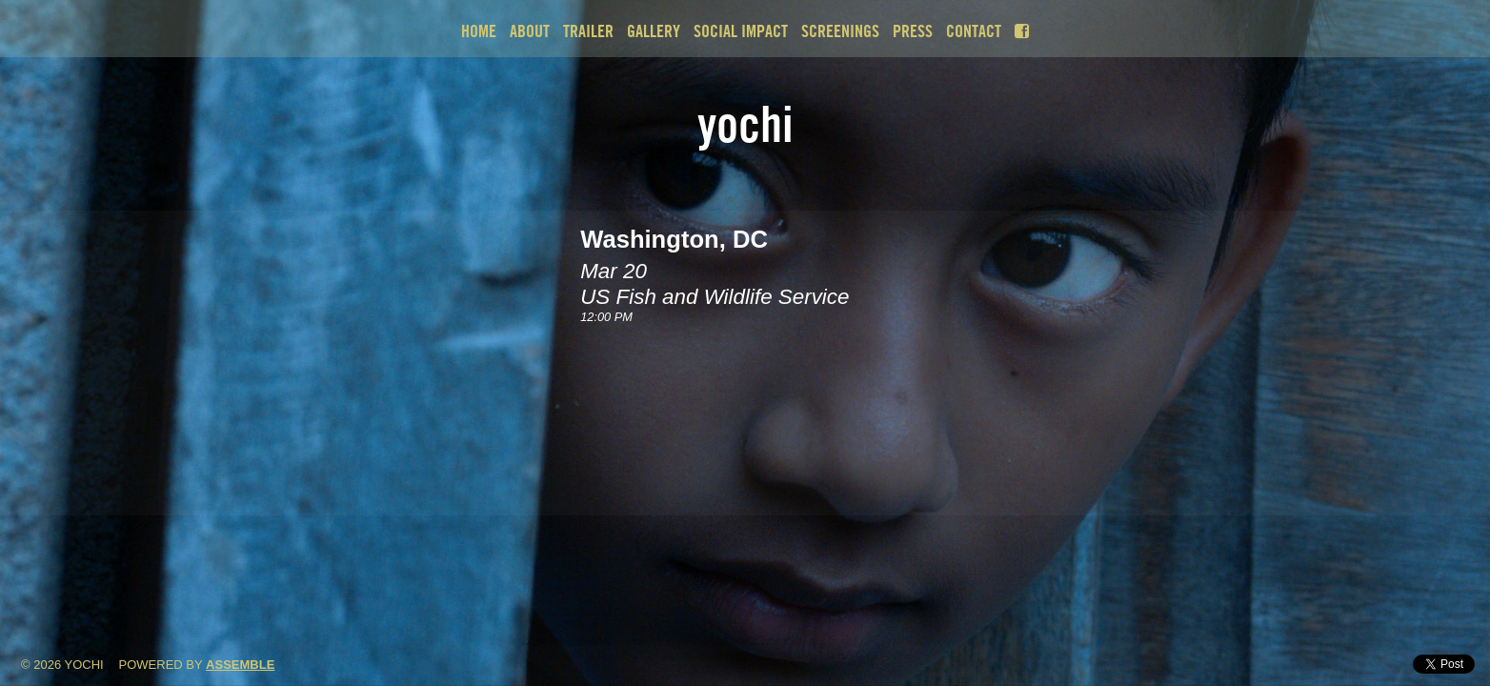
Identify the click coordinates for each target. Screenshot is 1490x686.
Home (478, 31)
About (530, 31)
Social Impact (741, 31)
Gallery (653, 31)
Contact (973, 31)
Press (913, 31)
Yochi (745, 123)
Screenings (840, 31)
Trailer (588, 31)
